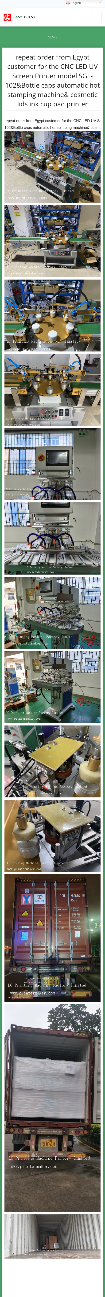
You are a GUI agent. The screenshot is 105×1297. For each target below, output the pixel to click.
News (53, 37)
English (73, 3)
